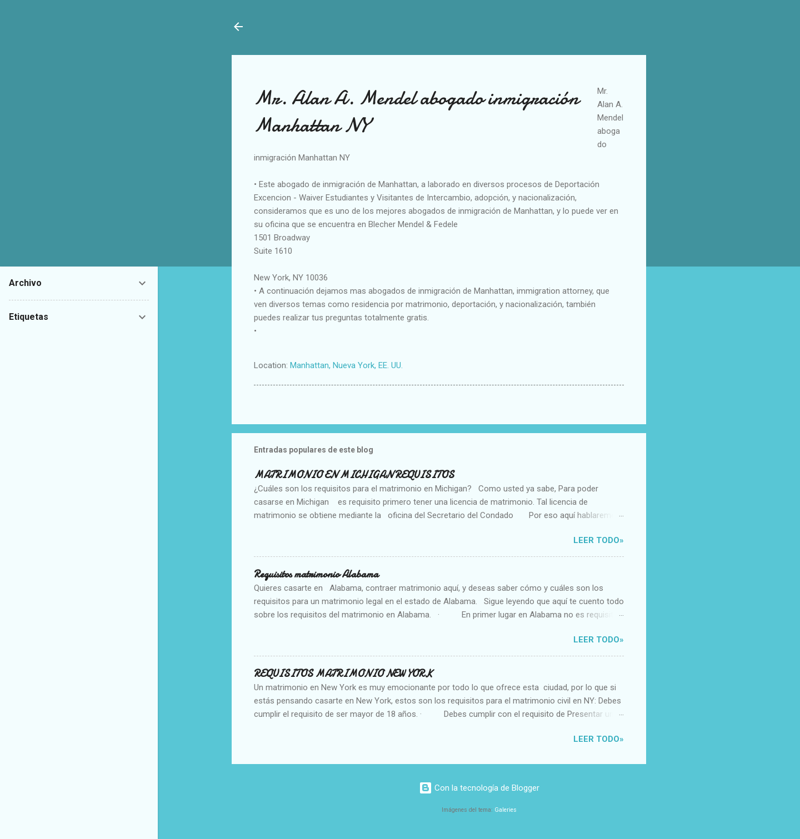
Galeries (505, 809)
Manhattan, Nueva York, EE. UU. (346, 365)
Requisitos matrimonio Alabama (316, 574)
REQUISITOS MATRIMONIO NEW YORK (343, 674)
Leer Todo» (598, 540)
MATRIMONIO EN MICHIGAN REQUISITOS (354, 475)
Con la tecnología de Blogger (479, 788)
